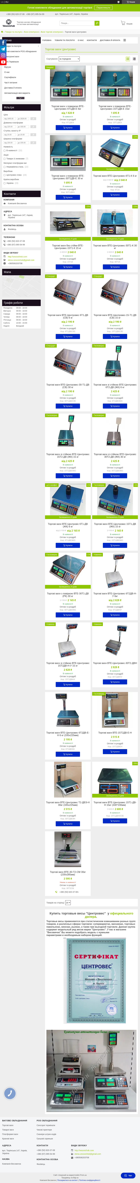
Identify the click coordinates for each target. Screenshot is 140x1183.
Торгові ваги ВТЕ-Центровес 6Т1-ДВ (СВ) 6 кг (68, 316)
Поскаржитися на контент (67, 1180)
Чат (128, 1175)
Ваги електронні (31, 32)
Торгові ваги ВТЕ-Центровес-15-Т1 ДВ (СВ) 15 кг (115, 316)
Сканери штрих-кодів (46, 1134)
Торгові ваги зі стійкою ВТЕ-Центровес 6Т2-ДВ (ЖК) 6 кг (115, 386)
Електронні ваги (11, 56)
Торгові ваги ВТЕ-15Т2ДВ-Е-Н (115, 733)
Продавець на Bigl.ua (70, 1178)
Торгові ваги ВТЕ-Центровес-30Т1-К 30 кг (115, 247)
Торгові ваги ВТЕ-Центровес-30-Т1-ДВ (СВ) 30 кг (67, 386)
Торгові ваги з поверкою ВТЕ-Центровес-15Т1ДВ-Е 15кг (115, 107)
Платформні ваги (10, 1134)
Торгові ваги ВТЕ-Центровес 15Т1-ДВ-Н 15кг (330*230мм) (115, 803)
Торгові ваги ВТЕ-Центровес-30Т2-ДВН (115, 663)
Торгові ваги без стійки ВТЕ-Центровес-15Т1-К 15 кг (67, 247)
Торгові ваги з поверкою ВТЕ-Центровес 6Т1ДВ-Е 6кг (67, 107)
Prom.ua (83, 1175)
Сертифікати (10, 77)
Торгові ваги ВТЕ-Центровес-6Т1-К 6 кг (115, 176)
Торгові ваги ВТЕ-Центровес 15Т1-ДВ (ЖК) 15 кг (115, 525)
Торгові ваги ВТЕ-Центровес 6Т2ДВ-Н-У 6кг (115, 595)
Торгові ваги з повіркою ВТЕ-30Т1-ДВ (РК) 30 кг (68, 595)
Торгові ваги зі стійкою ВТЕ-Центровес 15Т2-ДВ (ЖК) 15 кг (67, 455)
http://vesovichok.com (17, 257)
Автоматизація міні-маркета (17, 93)
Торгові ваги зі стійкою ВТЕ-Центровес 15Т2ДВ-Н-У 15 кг (67, 664)
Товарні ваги (8, 1130)
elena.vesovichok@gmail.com (21, 260)
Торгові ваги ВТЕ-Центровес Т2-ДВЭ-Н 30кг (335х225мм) (68, 803)
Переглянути (103, 7)
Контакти (92, 40)
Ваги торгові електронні (52, 32)
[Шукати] (97, 23)
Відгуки (7, 67)
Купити (69, 128)
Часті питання (10, 82)
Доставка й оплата (110, 40)
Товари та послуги (13, 32)
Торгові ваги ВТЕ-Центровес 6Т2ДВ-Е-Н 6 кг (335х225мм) (67, 734)
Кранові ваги (8, 1138)
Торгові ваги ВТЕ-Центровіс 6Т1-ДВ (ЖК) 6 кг (68, 525)
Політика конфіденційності (89, 1180)
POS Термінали (11, 62)
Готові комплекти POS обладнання (20, 51)
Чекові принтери (44, 1130)
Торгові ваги (7, 1125)
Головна (46, 40)
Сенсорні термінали (46, 1125)
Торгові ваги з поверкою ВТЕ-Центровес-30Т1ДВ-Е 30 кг (67, 177)
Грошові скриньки (45, 1138)
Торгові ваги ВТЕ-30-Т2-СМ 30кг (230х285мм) (68, 873)
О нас (81, 40)
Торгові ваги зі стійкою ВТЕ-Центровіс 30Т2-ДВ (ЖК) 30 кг (115, 455)
